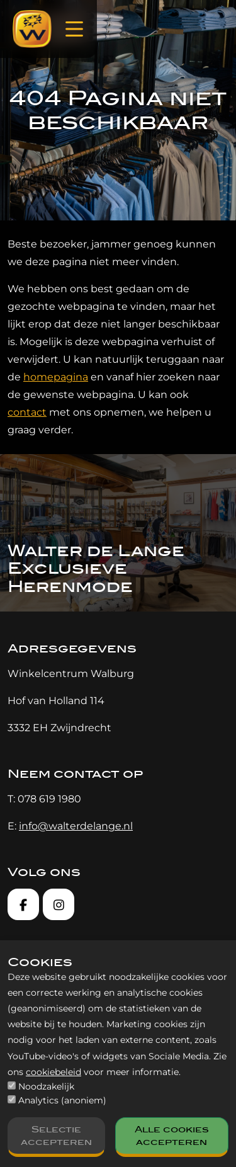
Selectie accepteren (56, 1135)
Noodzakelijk (46, 1086)
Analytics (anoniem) (62, 1100)
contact (27, 412)
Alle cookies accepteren (172, 1135)
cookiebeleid (53, 1072)
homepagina (55, 377)
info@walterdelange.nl (76, 826)
